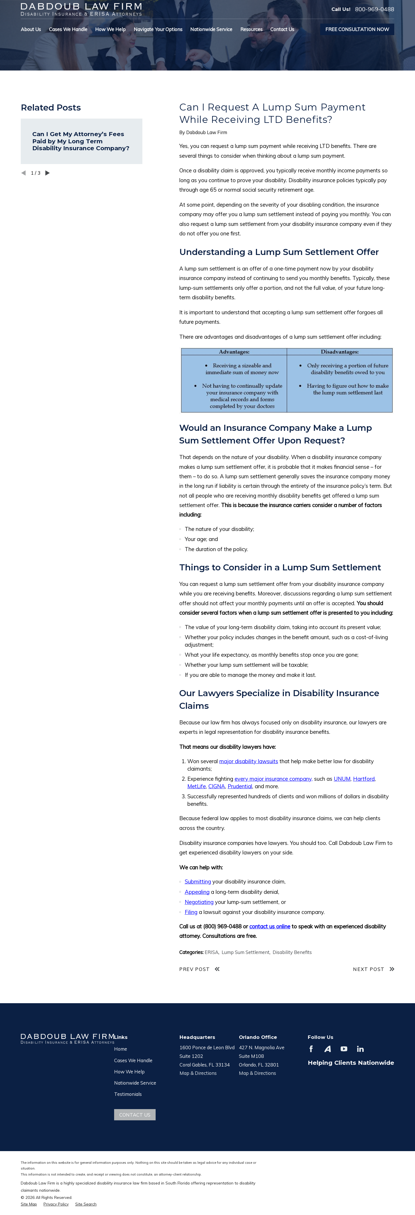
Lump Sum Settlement (245, 952)
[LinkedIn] (360, 1048)
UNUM (342, 778)
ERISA (211, 952)
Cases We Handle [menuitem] (68, 29)
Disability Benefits (292, 952)
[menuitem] (29, 1204)
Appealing (197, 891)
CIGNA (216, 786)
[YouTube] (344, 1048)
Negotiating (199, 901)
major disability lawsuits (248, 761)
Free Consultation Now (357, 29)
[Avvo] (327, 1048)
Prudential (240, 786)
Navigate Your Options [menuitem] (158, 29)
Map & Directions (198, 1073)
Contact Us (134, 1115)
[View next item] (47, 173)
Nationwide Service (135, 1083)
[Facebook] (311, 1048)
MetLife (196, 786)
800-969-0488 (374, 9)
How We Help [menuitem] (110, 29)
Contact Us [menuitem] (282, 29)
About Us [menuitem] (31, 29)
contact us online (269, 926)
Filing (191, 912)
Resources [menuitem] (251, 29)
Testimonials (128, 1094)
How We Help (129, 1072)
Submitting (198, 881)
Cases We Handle (133, 1060)
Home (120, 1049)
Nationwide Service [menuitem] (211, 29)
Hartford (364, 778)
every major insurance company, (274, 778)
